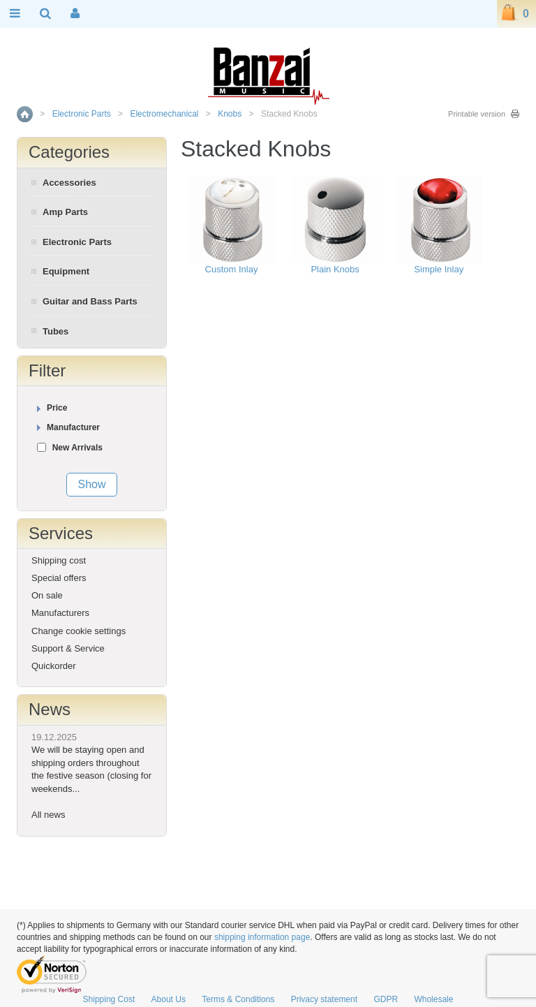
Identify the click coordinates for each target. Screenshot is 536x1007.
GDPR (385, 999)
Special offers (59, 578)
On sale (47, 595)
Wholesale (433, 999)
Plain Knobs (335, 269)
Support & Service (68, 648)
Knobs (229, 114)
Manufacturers (60, 613)
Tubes (55, 331)
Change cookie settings (78, 631)
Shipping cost (58, 560)
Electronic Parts (81, 114)
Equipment (66, 271)
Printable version (476, 114)
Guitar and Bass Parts (90, 301)
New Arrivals (77, 448)
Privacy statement (324, 999)
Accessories (69, 182)
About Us (168, 999)
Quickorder (53, 666)
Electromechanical (164, 114)
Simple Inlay (438, 269)
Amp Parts (65, 212)
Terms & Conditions (238, 999)
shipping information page (262, 937)
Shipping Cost (109, 999)
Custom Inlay (231, 269)
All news (48, 814)
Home (25, 114)
